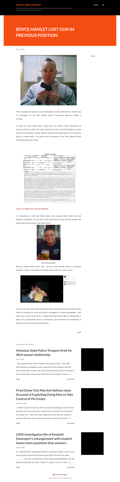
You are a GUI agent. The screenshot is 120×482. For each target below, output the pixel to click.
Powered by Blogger (60, 474)
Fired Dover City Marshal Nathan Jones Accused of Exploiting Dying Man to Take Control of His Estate (44, 394)
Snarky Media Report (28, 5)
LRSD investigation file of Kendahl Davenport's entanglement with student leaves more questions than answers (44, 438)
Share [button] (93, 56)
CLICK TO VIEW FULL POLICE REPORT (32, 209)
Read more (70, 379)
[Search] (96, 5)
